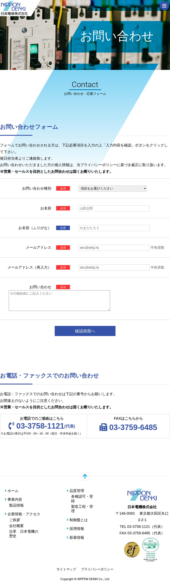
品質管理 (75, 491)
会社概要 (16, 526)
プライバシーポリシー (97, 569)
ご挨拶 (14, 520)
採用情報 (75, 529)
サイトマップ (66, 569)
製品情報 (16, 505)
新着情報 (75, 538)
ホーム (11, 491)
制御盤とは (77, 520)
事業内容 (13, 499)
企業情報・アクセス (22, 514)
